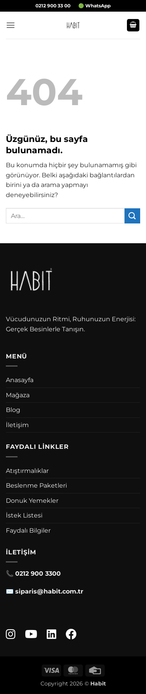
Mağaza (18, 395)
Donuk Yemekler (32, 500)
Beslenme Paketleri (36, 485)
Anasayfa (19, 380)
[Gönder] (132, 215)
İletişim (17, 425)
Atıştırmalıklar (27, 470)
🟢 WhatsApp (94, 6)
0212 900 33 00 (52, 6)
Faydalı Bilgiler (28, 530)
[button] (10, 25)
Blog (13, 410)
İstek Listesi (24, 515)
